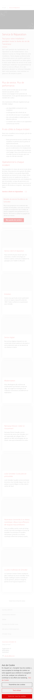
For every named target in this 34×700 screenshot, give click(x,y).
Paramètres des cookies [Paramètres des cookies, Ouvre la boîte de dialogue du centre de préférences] (17, 685)
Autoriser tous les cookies (17, 696)
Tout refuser (17, 690)
